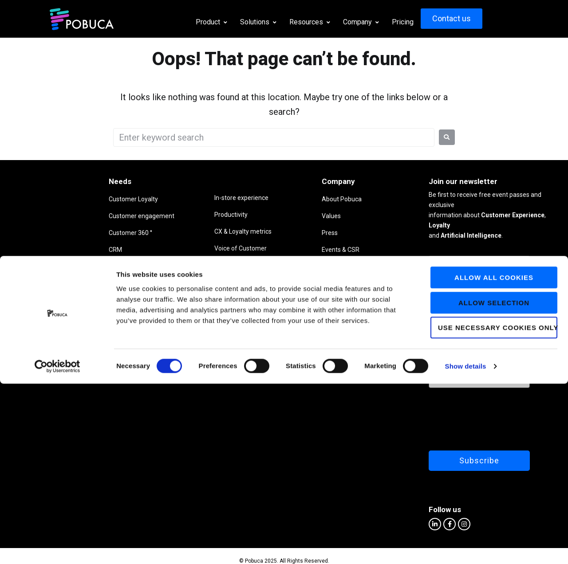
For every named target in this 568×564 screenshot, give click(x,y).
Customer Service (174, 282)
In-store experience (176, 197)
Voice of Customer (175, 248)
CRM (68, 249)
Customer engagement (95, 215)
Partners (286, 266)
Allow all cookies (493, 458)
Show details (465, 546)
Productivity (165, 214)
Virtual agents (81, 266)
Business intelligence (91, 300)
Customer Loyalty (86, 199)
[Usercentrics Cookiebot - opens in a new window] (57, 546)
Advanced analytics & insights (190, 265)
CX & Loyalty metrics (177, 231)
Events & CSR (293, 249)
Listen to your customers (96, 283)
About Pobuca (294, 199)
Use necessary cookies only (497, 508)
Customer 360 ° (84, 232)
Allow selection (493, 483)
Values (283, 215)
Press (282, 232)
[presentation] (467, 405)
